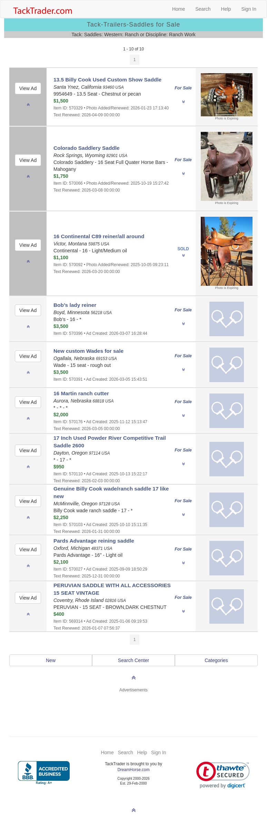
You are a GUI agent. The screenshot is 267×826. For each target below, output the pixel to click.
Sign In (248, 9)
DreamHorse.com (133, 769)
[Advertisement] (133, 710)
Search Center (133, 660)
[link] (223, 775)
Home (178, 9)
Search (202, 9)
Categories (216, 660)
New (51, 660)
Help (226, 9)
